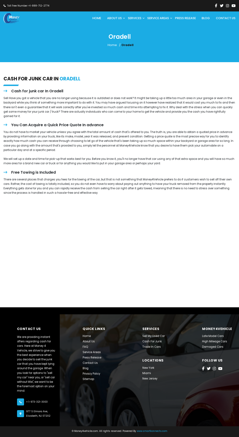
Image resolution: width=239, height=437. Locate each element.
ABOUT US (114, 18)
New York (148, 368)
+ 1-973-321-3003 (37, 402)
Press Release (92, 357)
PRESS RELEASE (185, 18)
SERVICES (134, 18)
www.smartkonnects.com (152, 431)
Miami (146, 373)
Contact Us (90, 363)
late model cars (213, 336)
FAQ (85, 347)
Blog (85, 368)
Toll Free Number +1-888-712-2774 (28, 5)
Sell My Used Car (153, 336)
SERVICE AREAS (158, 18)
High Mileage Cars (214, 341)
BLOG (206, 18)
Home (96, 18)
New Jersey (149, 378)
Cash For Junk (152, 341)
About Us (89, 341)
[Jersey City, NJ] (119, 246)
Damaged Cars (212, 347)
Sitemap (88, 379)
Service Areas (92, 352)
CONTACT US (225, 18)
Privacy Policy (91, 374)
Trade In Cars (151, 347)
